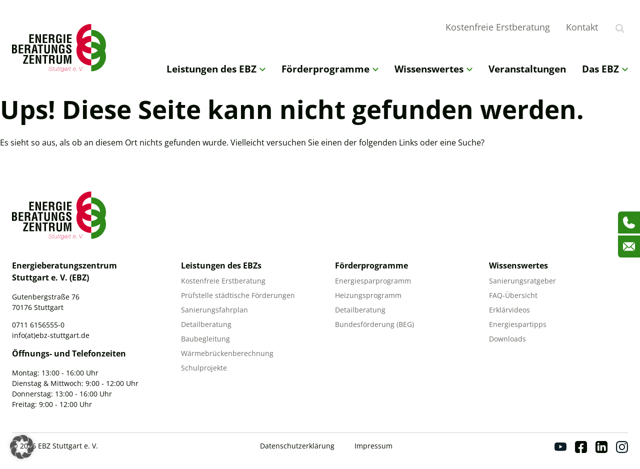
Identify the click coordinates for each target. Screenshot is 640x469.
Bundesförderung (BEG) (374, 324)
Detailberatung (206, 324)
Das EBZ (605, 69)
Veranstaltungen (527, 69)
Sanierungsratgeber (522, 281)
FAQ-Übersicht (513, 295)
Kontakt (582, 27)
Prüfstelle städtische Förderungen (238, 295)
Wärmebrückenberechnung (227, 353)
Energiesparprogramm (373, 281)
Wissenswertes (433, 69)
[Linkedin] (602, 447)
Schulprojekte (204, 367)
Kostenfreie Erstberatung (498, 27)
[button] (22, 447)
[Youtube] (560, 447)
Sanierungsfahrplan (214, 309)
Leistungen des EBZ (216, 69)
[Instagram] (622, 447)
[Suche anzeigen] (620, 28)
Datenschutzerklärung (297, 445)
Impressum (373, 445)
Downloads (507, 339)
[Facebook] (581, 447)
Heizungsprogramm (368, 295)
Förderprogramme (330, 69)
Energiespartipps (517, 324)
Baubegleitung (205, 339)
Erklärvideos (509, 309)
